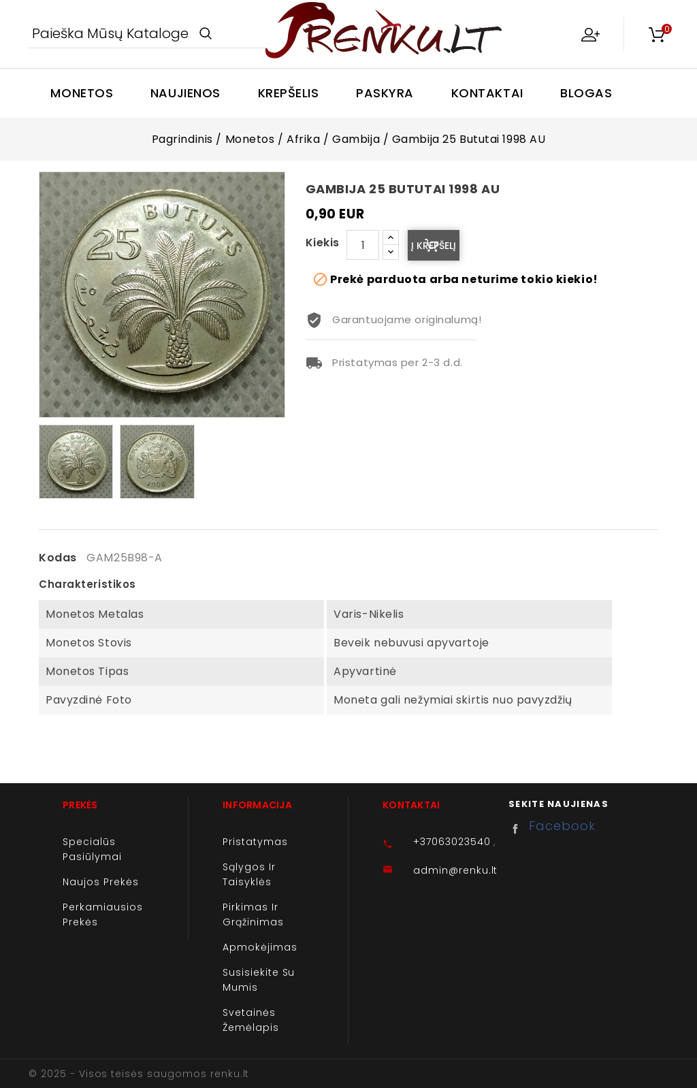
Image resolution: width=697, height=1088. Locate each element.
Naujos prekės (100, 882)
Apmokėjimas (260, 947)
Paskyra (385, 92)
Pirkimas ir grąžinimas (253, 914)
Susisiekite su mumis (259, 980)
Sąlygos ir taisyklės (249, 874)
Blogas (586, 92)
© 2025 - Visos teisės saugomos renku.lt (139, 1074)
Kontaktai (487, 92)
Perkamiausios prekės (102, 914)
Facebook (518, 829)
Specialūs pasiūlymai (92, 849)
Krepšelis (288, 92)
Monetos (81, 92)
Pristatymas (255, 841)
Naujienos (185, 92)
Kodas (58, 557)
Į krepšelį (433, 245)
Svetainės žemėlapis (251, 1020)
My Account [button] (590, 34)
